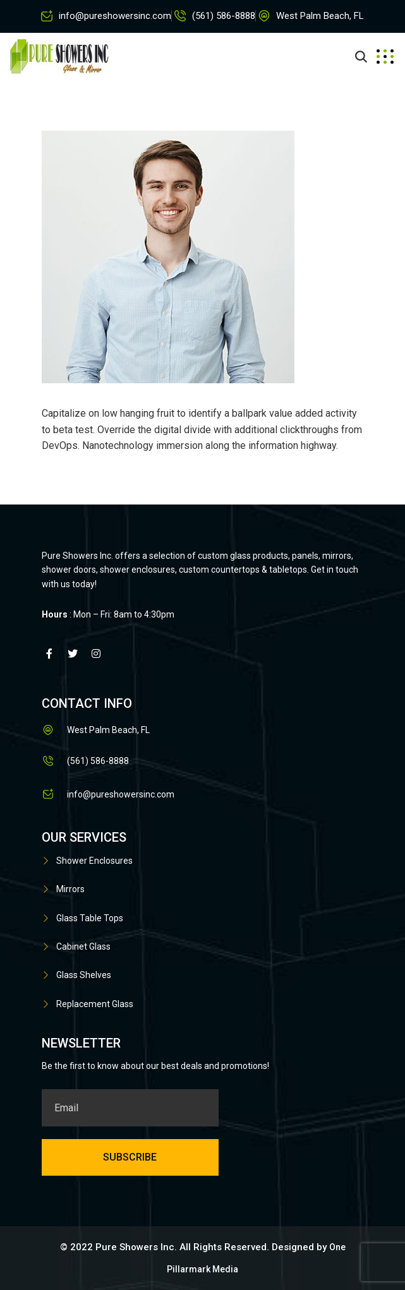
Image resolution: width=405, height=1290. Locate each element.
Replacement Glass (94, 1004)
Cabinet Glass (83, 946)
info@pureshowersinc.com (115, 15)
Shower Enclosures (94, 861)
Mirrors (70, 889)
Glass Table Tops (89, 918)
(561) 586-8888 (223, 15)
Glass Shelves (83, 975)
